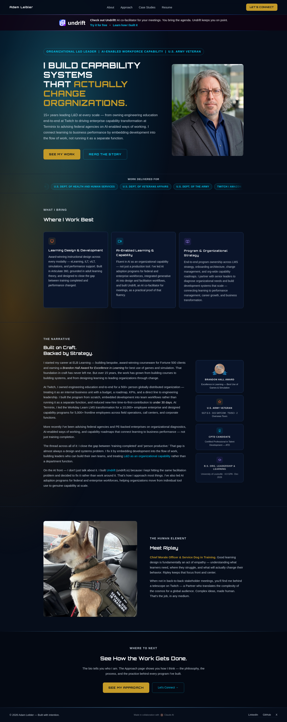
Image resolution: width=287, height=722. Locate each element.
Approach (127, 7)
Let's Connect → (168, 687)
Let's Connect (262, 7)
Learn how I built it (125, 25)
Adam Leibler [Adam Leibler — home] (21, 7)
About (110, 7)
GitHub (267, 714)
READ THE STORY (105, 154)
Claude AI (169, 715)
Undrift (111, 471)
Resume (167, 7)
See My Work (62, 154)
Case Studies (147, 7)
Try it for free (98, 25)
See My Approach (126, 687)
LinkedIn (253, 714)
